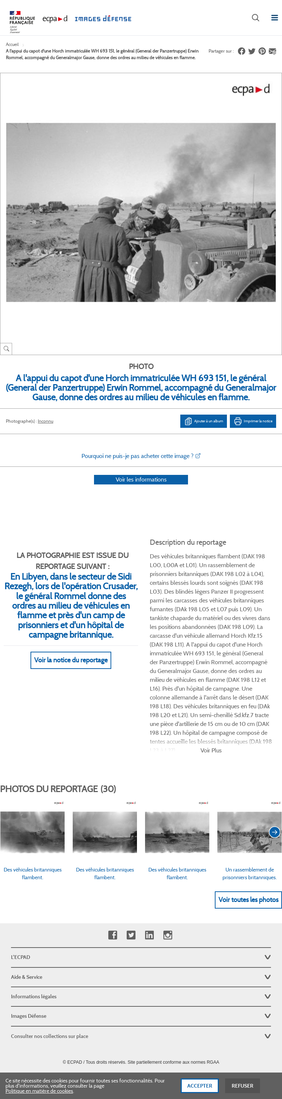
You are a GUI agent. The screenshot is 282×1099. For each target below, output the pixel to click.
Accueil (12, 44)
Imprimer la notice (253, 421)
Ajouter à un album (203, 421)
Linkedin (149, 875)
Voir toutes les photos (248, 840)
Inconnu (45, 421)
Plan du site (141, 1018)
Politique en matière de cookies (39, 1093)
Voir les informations (141, 489)
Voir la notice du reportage (71, 670)
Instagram (167, 875)
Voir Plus (211, 690)
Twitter (130, 875)
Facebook (112, 875)
